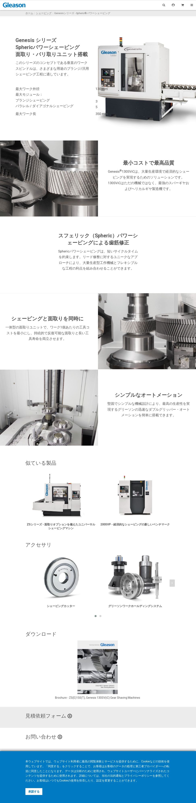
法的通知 (115, 775)
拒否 (82, 780)
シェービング (44, 13)
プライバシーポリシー (138, 775)
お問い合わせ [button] (43, 737)
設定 (99, 780)
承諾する (34, 791)
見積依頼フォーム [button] (48, 716)
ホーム (29, 13)
